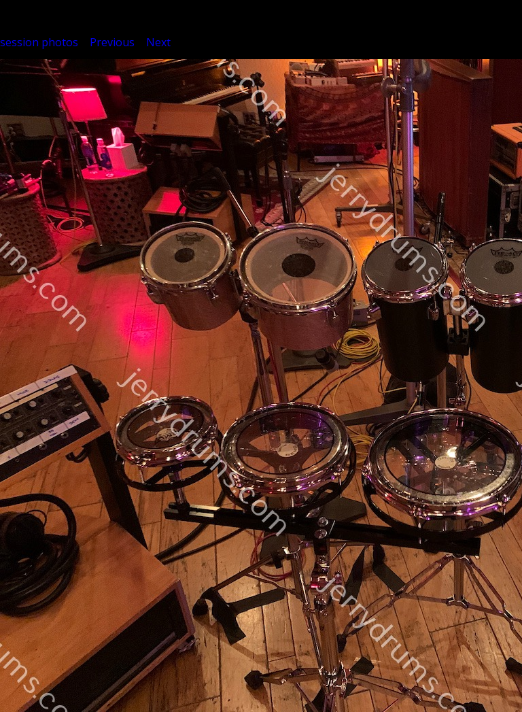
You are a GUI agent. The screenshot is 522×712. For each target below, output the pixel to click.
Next (158, 42)
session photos (39, 42)
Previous (112, 42)
